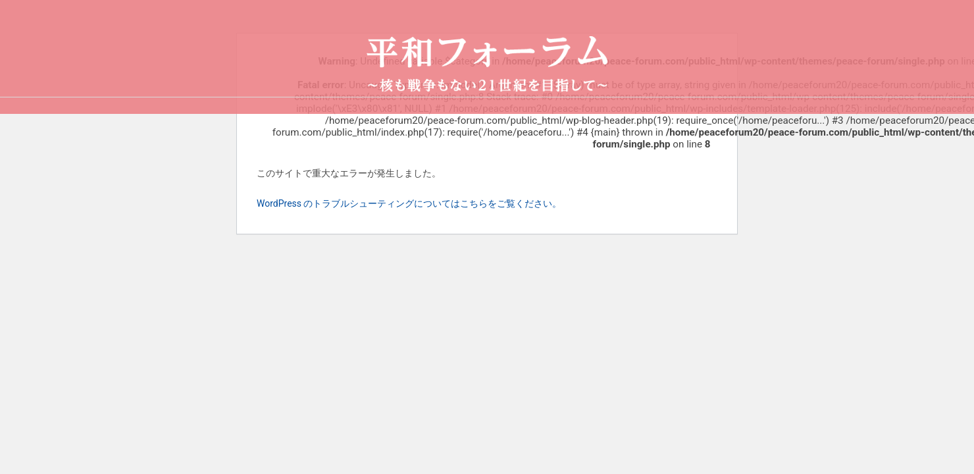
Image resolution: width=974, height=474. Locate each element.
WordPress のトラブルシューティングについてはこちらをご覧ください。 (409, 203)
